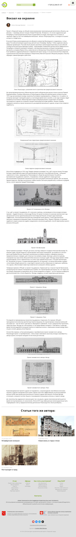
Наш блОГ (61, 481)
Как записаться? (42, 483)
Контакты (38, 496)
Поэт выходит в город (9, 470)
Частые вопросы (42, 486)
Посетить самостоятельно (61, 488)
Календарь (27, 486)
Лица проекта (14, 488)
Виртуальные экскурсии (61, 489)
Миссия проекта (15, 484)
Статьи (61, 483)
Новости (15, 486)
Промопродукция (61, 491)
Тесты (61, 484)
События (27, 483)
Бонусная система (42, 488)
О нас (15, 481)
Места (27, 484)
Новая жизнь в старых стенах (49, 441)
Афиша (27, 481)
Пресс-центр (14, 489)
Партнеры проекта (14, 491)
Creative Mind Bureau (41, 528)
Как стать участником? (42, 481)
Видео (61, 486)
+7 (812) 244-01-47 (55, 5)
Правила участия (42, 484)
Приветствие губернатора (14, 483)
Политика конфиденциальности (38, 525)
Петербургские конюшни (11, 441)
